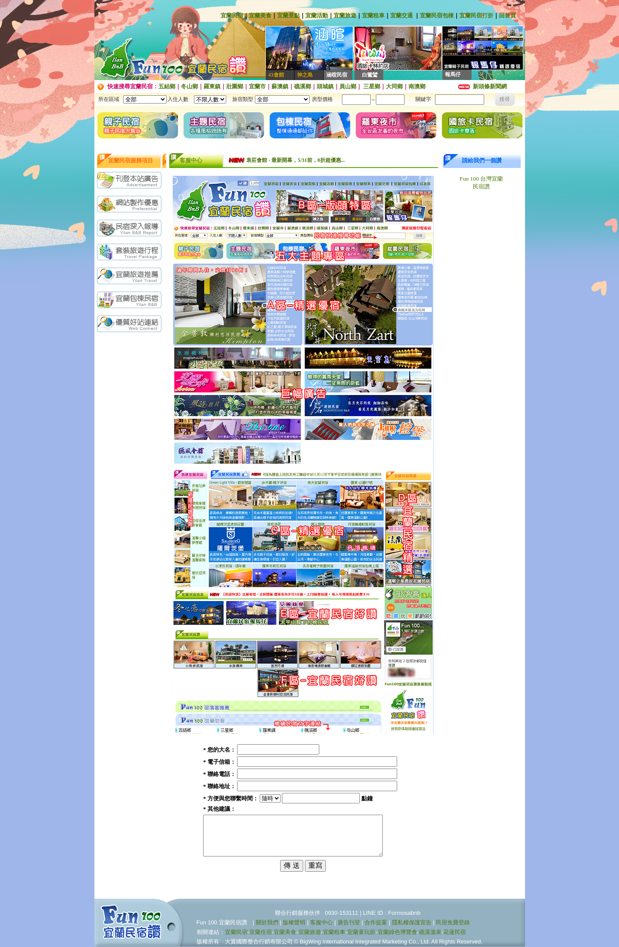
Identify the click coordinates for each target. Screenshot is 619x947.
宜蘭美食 (260, 15)
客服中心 (321, 923)
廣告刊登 (349, 923)
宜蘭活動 (316, 15)
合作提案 (376, 923)
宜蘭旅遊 (345, 15)
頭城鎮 (325, 86)
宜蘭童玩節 (361, 932)
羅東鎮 (212, 86)
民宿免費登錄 (453, 923)
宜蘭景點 (288, 15)
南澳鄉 (416, 86)
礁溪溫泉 (430, 932)
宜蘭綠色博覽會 (397, 932)
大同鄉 (394, 86)
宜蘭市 (257, 86)
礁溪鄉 (302, 86)
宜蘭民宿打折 (476, 15)
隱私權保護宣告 (412, 923)
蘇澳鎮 (279, 86)
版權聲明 (294, 923)
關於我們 (267, 923)
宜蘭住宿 (260, 932)
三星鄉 (371, 86)
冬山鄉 (189, 86)
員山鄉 (347, 86)
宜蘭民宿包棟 (437, 15)
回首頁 (507, 15)
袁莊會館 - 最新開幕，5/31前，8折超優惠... (295, 160)
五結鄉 (166, 86)
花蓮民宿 (454, 932)
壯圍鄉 (234, 86)
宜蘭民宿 (232, 15)
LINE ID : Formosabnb (392, 913)
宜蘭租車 (373, 15)
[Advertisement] (131, 473)
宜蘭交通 (401, 15)
